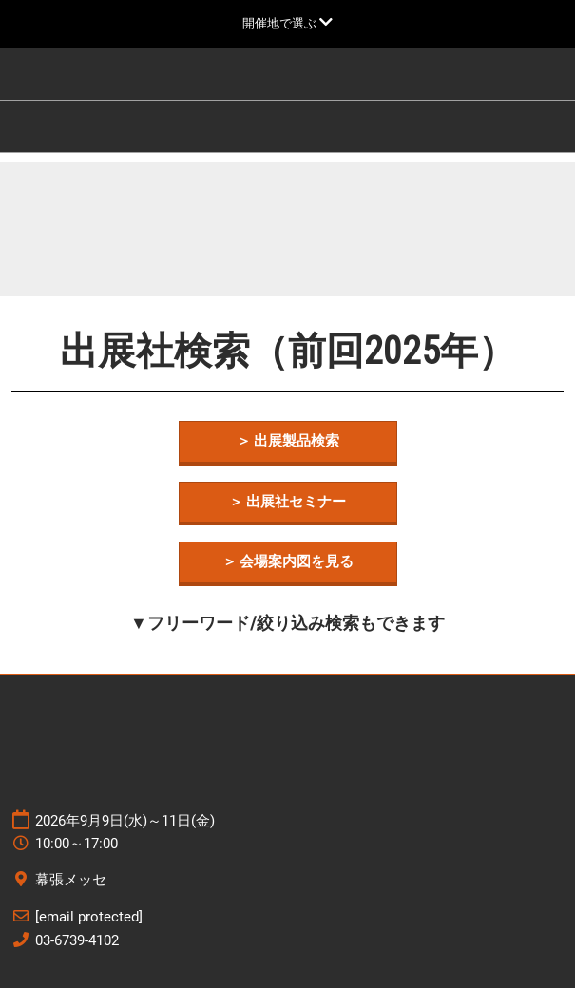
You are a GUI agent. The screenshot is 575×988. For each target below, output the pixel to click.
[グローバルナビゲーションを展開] (287, 23)
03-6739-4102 (77, 940)
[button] (288, 442)
